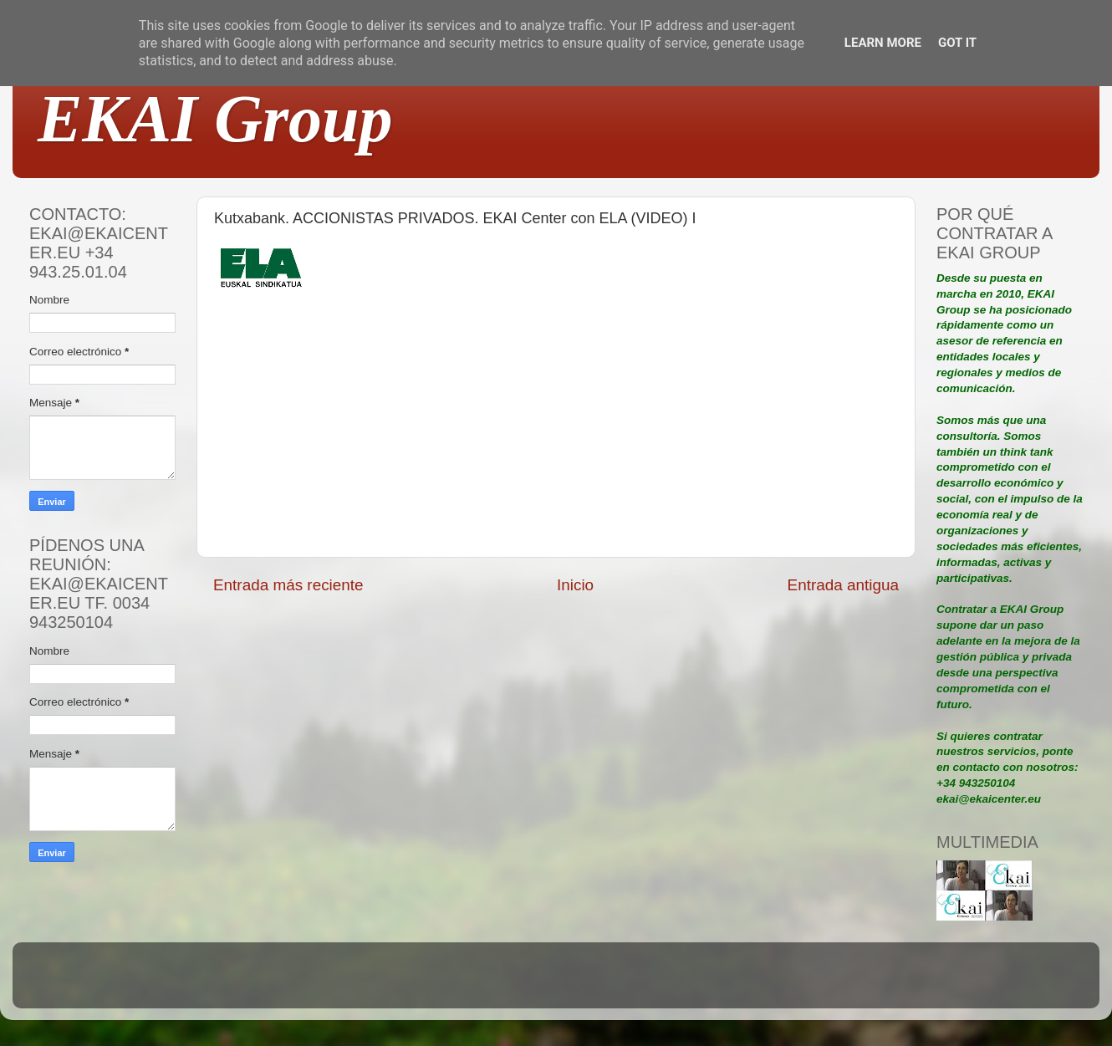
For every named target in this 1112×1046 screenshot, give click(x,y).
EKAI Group (215, 119)
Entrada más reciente (288, 585)
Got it (957, 42)
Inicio (575, 585)
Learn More (882, 42)
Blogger (665, 983)
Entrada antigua (843, 585)
